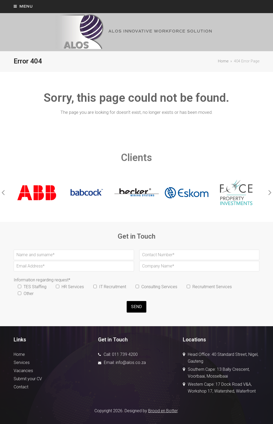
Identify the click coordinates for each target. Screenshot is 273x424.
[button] (23, 6)
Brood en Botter (163, 410)
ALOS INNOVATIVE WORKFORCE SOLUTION (132, 31)
